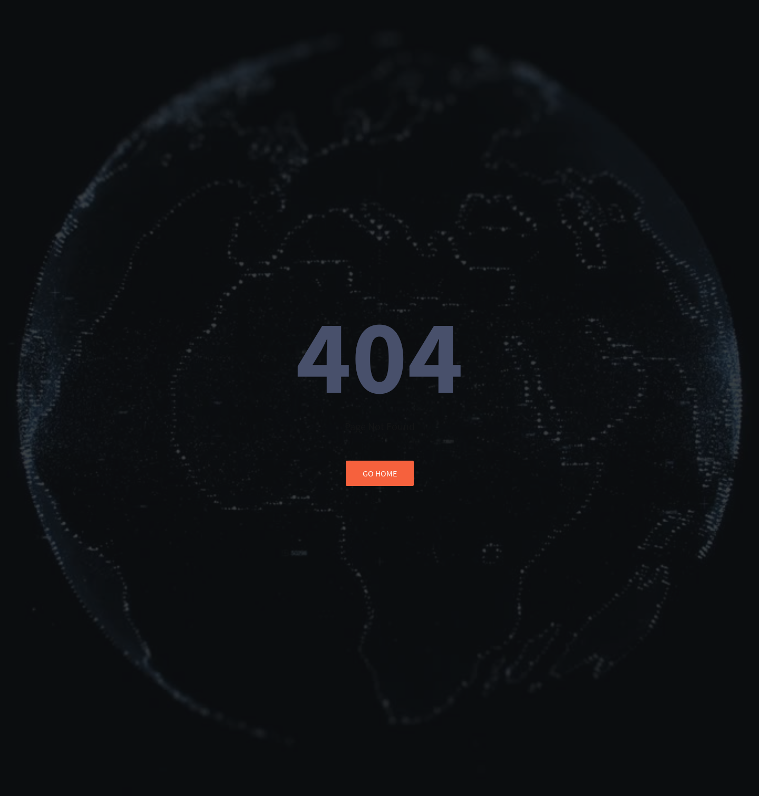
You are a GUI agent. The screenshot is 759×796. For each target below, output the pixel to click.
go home (380, 473)
